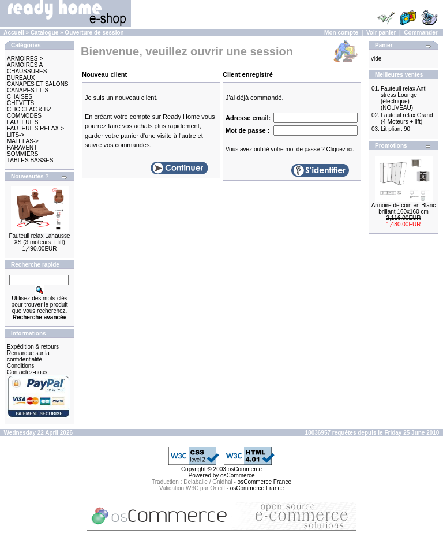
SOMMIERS (22, 154)
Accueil (13, 32)
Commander (420, 32)
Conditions (20, 366)
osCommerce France (264, 482)
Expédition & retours (33, 347)
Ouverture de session (94, 32)
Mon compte (341, 32)
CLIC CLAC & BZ (29, 109)
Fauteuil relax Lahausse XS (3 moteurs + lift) (39, 239)
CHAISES (19, 97)
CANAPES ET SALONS (38, 84)
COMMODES (24, 116)
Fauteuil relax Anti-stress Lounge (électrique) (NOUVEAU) (405, 98)
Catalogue (44, 32)
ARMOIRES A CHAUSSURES (27, 68)
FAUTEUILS (22, 122)
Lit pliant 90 (395, 129)
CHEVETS (20, 103)
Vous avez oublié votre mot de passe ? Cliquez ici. (290, 149)
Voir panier (381, 32)
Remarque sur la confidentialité (28, 356)
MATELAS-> (23, 141)
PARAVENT (22, 147)
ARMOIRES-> (25, 58)
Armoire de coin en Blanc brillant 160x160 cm (403, 208)
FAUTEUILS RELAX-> (35, 128)
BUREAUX (21, 77)
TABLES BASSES (30, 160)
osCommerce (245, 469)
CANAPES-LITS (27, 90)
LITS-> (15, 135)
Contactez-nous (27, 372)
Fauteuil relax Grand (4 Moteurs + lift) (407, 118)
